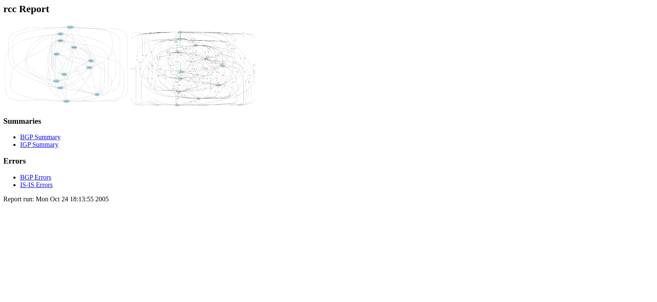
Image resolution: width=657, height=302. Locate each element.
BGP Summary (40, 137)
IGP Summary (39, 144)
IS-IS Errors (36, 184)
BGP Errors (36, 177)
